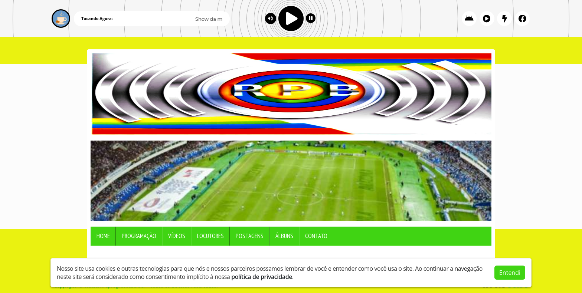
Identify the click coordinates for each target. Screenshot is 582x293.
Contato (316, 236)
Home (103, 236)
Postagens (250, 236)
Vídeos (176, 236)
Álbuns (284, 236)
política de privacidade (261, 275)
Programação (139, 236)
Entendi (509, 271)
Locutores (210, 236)
